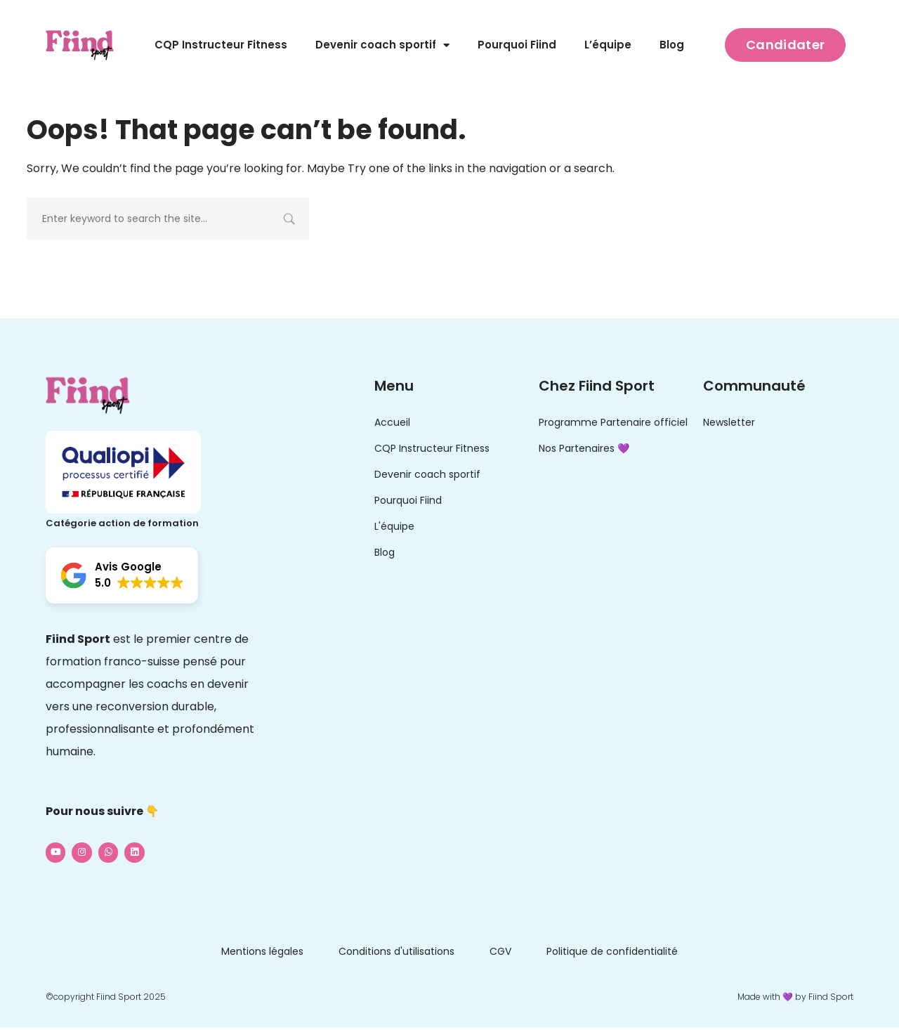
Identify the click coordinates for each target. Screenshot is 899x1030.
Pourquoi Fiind (517, 44)
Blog (672, 44)
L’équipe (607, 44)
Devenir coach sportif (382, 45)
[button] (122, 575)
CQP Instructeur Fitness (221, 44)
